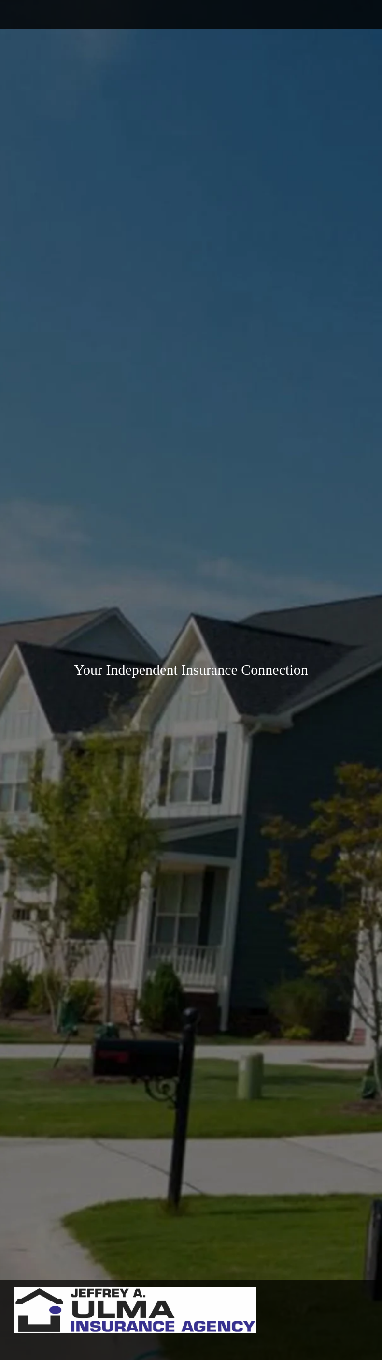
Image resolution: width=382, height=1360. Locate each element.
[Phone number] (24, 14)
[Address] (53, 14)
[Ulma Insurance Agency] (135, 1310)
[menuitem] (7, 1344)
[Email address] (38, 14)
